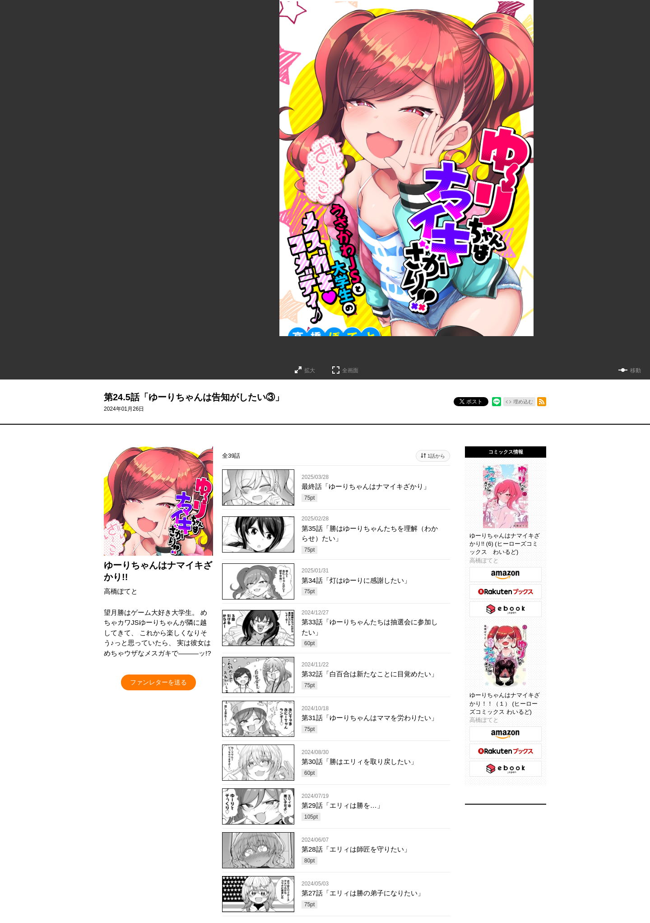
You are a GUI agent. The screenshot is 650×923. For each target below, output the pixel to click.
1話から (436, 456)
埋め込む (523, 401)
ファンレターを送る (158, 682)
